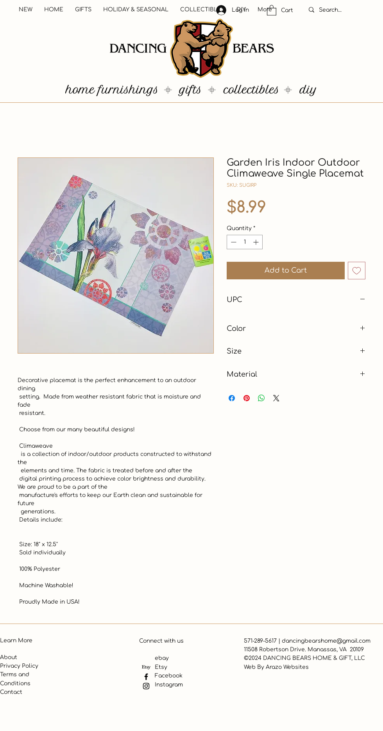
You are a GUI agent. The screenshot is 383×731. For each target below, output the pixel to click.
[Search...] (338, 10)
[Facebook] (146, 676)
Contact (11, 692)
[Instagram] (146, 686)
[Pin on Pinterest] (246, 398)
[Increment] (256, 242)
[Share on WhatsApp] (261, 398)
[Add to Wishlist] (356, 270)
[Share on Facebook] (231, 398)
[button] (271, 10)
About (8, 657)
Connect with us (161, 641)
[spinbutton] (245, 242)
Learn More (16, 640)
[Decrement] (233, 242)
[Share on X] (276, 398)
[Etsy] (146, 667)
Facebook (169, 676)
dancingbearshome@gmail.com (326, 641)
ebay (162, 658)
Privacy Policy (19, 666)
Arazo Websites (287, 667)
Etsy (161, 667)
